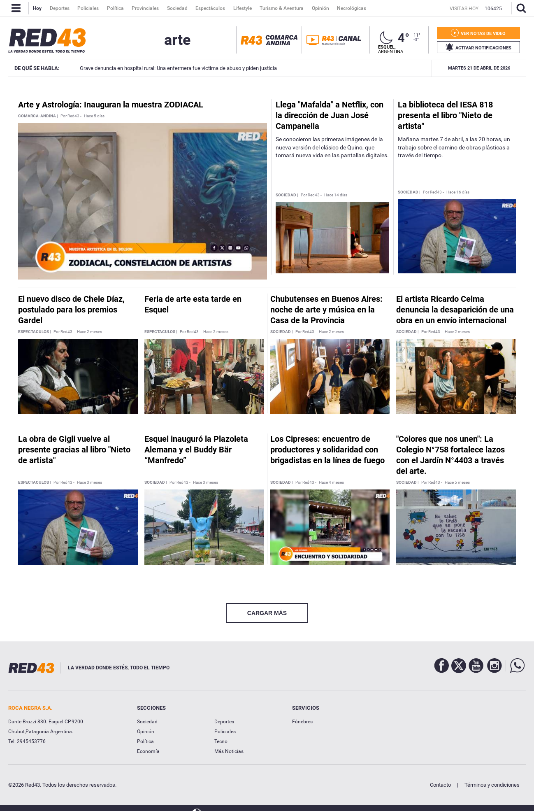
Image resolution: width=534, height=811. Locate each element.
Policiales (225, 731)
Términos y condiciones (492, 785)
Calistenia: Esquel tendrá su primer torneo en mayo (414, 68)
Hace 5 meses (457, 482)
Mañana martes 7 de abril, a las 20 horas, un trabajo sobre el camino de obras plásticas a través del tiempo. (454, 147)
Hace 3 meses (89, 482)
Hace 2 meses (89, 332)
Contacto (440, 785)
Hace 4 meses (331, 482)
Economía (148, 751)
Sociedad (147, 722)
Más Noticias (229, 751)
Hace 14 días (335, 195)
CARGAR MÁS (267, 613)
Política (145, 741)
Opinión (145, 731)
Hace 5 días (94, 116)
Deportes (224, 722)
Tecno (221, 741)
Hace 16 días (457, 192)
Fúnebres (302, 722)
